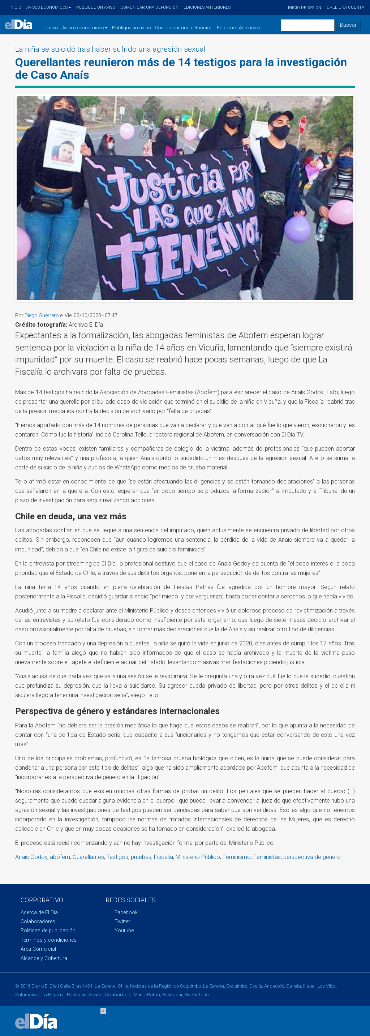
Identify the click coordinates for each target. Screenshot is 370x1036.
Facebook (126, 913)
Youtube (124, 931)
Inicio (15, 7)
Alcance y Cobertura (44, 958)
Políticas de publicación (48, 931)
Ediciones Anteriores (207, 7)
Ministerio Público (198, 857)
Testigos (117, 857)
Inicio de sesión (304, 7)
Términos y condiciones (49, 940)
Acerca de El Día (39, 913)
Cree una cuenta (345, 7)
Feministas (267, 857)
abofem (60, 857)
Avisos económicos (48, 7)
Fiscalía (163, 857)
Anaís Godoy (31, 857)
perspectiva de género (312, 857)
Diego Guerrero (42, 315)
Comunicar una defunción (149, 7)
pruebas (141, 857)
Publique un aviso (95, 7)
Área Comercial (38, 949)
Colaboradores (38, 922)
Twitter (122, 922)
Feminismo (237, 857)
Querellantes (88, 857)
